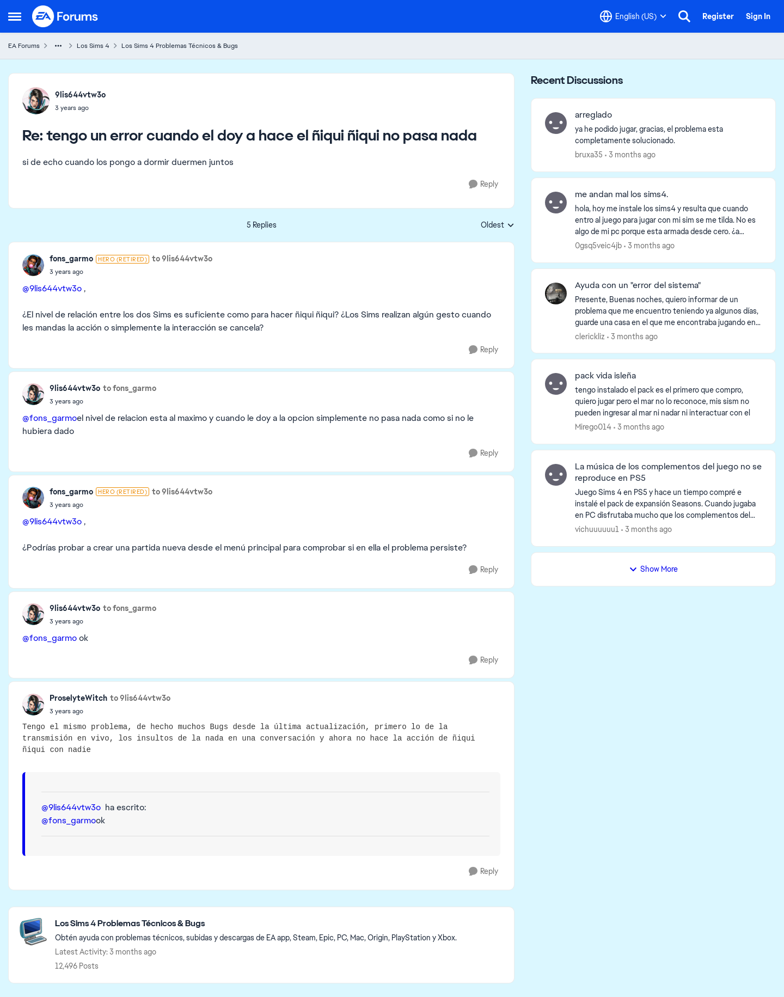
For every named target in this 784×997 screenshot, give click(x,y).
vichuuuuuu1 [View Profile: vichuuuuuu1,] (597, 529)
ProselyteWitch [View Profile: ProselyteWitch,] (78, 698)
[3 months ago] (630, 155)
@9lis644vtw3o (52, 288)
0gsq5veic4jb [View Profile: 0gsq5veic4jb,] (598, 245)
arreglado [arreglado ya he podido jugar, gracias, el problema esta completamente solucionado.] (593, 114)
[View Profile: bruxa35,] (556, 123)
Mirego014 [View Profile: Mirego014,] (593, 427)
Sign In (758, 16)
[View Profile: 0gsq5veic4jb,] (556, 202)
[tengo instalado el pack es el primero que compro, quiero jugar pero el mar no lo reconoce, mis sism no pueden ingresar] (668, 401)
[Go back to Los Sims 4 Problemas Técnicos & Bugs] (256, 923)
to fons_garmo (129, 388)
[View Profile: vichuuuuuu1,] (556, 475)
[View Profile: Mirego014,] (556, 384)
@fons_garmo (49, 418)
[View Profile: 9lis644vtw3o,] (36, 100)
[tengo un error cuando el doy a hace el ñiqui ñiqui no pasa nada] (80, 108)
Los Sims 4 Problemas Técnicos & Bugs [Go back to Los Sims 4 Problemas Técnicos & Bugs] (179, 45)
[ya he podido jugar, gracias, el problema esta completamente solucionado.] (668, 135)
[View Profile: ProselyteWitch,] (33, 704)
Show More (653, 569)
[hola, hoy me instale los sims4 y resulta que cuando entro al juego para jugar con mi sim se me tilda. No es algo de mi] (668, 220)
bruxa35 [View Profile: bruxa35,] (589, 155)
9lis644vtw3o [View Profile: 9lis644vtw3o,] (80, 95)
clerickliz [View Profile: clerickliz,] (590, 336)
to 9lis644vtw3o (182, 259)
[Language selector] (633, 16)
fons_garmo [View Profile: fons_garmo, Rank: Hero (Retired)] (71, 259)
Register (718, 16)
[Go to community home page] (65, 16)
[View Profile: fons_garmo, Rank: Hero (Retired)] (33, 265)
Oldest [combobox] (497, 225)
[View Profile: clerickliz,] (556, 293)
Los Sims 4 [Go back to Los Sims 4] (93, 45)
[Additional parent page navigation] (58, 45)
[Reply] (483, 184)
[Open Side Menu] (15, 16)
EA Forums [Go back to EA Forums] (24, 45)
